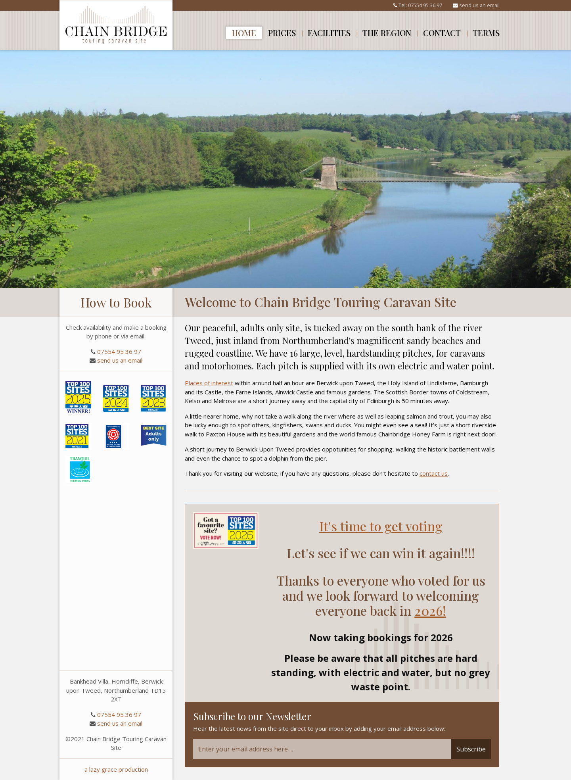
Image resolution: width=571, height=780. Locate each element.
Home (244, 32)
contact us (434, 473)
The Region (386, 32)
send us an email (479, 5)
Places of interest (209, 383)
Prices (282, 32)
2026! (430, 610)
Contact (442, 32)
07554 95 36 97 (425, 5)
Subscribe (471, 749)
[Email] (322, 749)
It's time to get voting (381, 525)
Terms (486, 32)
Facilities (329, 32)
